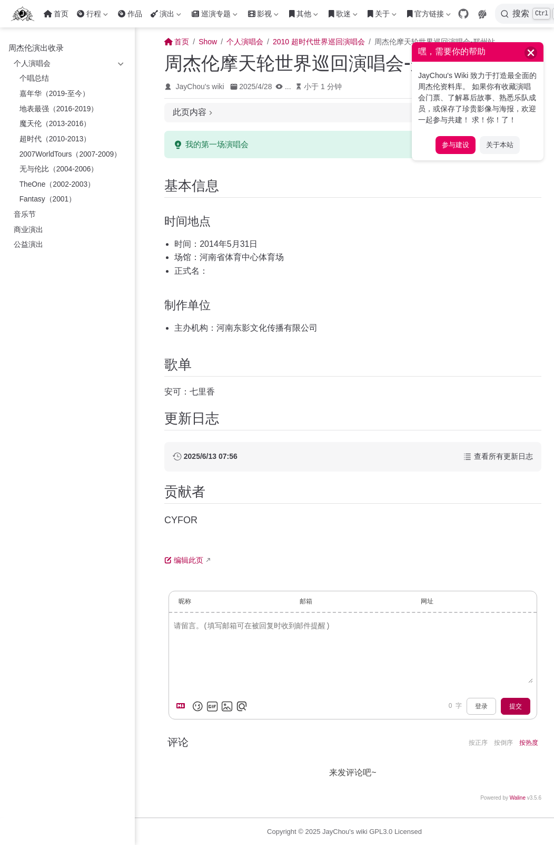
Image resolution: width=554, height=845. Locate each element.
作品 (130, 13)
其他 (303, 15)
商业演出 (28, 230)
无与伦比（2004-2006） (58, 169)
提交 (515, 706)
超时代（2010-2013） (55, 139)
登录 (481, 706)
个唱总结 (34, 78)
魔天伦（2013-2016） (55, 124)
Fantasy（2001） (47, 199)
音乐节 (25, 214)
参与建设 (455, 145)
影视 (263, 15)
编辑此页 (183, 560)
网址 (427, 601)
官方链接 (429, 15)
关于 (382, 15)
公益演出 (28, 244)
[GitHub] (463, 13)
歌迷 (343, 15)
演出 (166, 15)
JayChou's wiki (200, 86)
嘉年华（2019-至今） (54, 94)
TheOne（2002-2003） (57, 184)
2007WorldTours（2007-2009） (70, 154)
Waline (518, 798)
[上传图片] (227, 706)
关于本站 (499, 145)
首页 (56, 13)
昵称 (185, 601)
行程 (92, 15)
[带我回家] (26, 13)
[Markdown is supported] (182, 706)
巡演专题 (214, 15)
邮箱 (306, 601)
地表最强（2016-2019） (58, 109)
